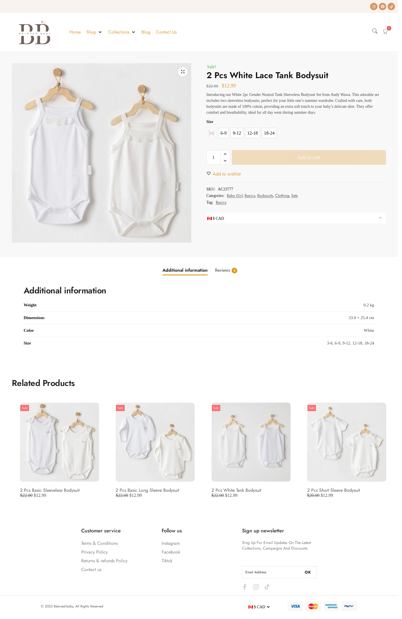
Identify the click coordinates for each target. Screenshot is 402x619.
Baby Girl (235, 195)
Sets (294, 195)
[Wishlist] (227, 174)
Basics (250, 195)
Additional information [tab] (185, 270)
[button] (95, 32)
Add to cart (308, 157)
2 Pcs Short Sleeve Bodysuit (333, 490)
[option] (224, 133)
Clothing (282, 195)
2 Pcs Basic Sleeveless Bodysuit (50, 490)
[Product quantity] (214, 157)
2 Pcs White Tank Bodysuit (236, 490)
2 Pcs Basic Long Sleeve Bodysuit (147, 490)
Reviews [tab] (226, 270)
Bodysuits (265, 195)
